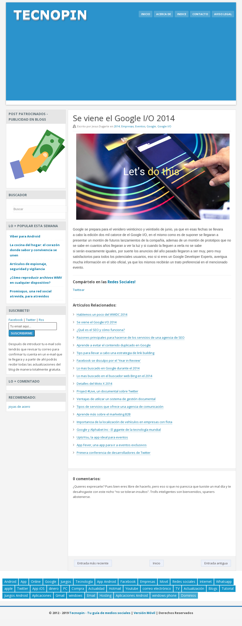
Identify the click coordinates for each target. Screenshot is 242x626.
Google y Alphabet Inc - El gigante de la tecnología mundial (119, 429)
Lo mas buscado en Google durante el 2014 (108, 368)
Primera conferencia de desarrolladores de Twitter (113, 452)
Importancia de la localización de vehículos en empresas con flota (124, 422)
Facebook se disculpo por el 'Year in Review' (109, 360)
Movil (164, 581)
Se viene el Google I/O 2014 (96, 322)
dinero (54, 588)
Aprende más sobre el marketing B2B (104, 414)
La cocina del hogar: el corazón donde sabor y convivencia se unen (35, 250)
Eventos (140, 126)
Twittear (79, 290)
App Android (106, 581)
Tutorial (228, 588)
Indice (181, 14)
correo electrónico (157, 588)
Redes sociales (183, 581)
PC (65, 588)
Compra (78, 588)
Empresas (127, 126)
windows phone (164, 595)
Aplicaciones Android (132, 595)
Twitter (31, 320)
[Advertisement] (121, 64)
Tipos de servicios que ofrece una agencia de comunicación (120, 406)
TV (177, 588)
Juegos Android (16, 595)
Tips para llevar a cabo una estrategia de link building (115, 353)
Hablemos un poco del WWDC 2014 (102, 314)
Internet (206, 581)
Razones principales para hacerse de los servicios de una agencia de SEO (130, 337)
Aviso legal (223, 14)
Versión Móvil (144, 613)
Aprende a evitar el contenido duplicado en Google (114, 345)
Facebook (16, 320)
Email (91, 595)
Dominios (188, 595)
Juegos (66, 581)
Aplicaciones (41, 595)
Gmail (60, 595)
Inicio (145, 14)
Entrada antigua (216, 563)
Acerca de (163, 14)
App (24, 581)
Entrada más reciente (93, 563)
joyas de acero (19, 406)
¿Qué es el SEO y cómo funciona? (101, 330)
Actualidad (96, 588)
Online (36, 581)
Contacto (200, 14)
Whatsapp (224, 581)
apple (8, 588)
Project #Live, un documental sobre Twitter (107, 391)
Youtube (131, 588)
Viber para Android (25, 236)
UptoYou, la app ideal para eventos (102, 437)
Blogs (212, 588)
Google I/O (164, 126)
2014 (117, 126)
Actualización (194, 588)
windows (75, 595)
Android (10, 581)
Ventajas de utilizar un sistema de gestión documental (116, 399)
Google (151, 126)
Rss (41, 320)
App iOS (38, 588)
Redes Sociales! (121, 281)
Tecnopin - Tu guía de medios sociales (99, 613)
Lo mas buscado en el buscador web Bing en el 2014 (114, 376)
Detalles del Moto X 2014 (94, 383)
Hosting (105, 595)
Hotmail (115, 588)
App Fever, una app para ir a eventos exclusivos (112, 445)
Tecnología (84, 581)
